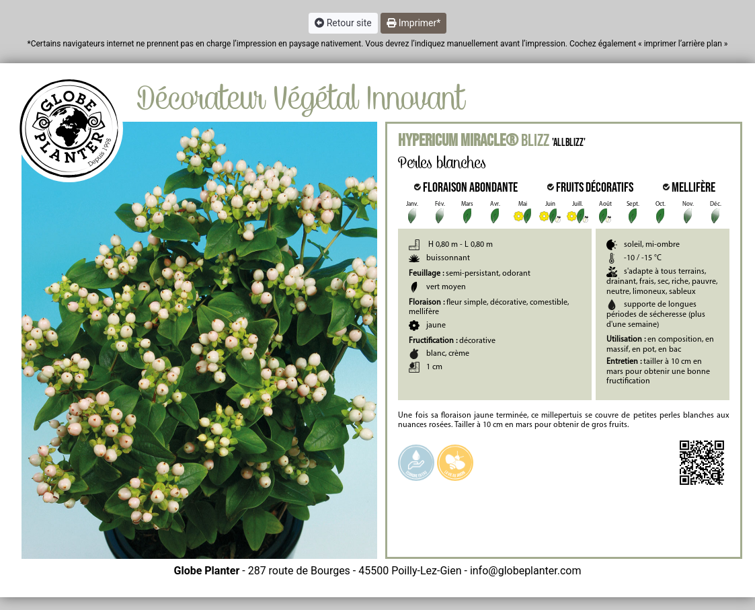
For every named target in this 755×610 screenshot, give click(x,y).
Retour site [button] (343, 22)
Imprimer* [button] (414, 22)
